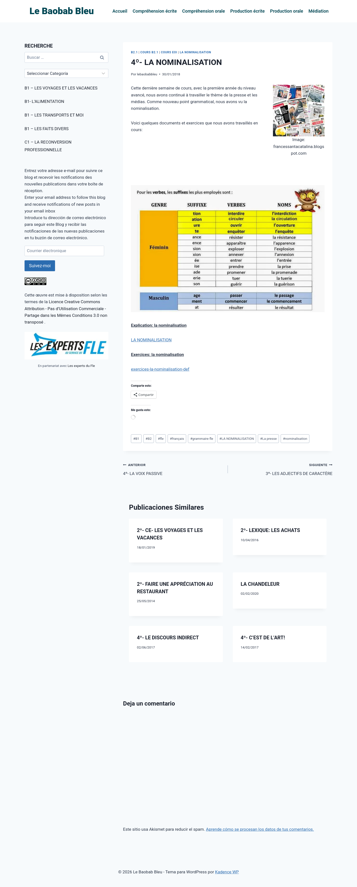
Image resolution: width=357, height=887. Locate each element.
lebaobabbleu (147, 74)
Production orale (286, 11)
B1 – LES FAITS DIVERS (46, 128)
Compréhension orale (203, 11)
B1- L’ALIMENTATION (44, 101)
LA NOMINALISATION (195, 52)
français (177, 439)
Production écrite (247, 11)
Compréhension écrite (155, 11)
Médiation (318, 11)
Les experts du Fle (81, 366)
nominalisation (295, 439)
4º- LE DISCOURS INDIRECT (168, 638)
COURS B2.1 (149, 52)
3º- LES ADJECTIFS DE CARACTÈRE (282, 468)
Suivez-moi (40, 265)
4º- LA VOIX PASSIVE (173, 468)
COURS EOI (169, 52)
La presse (268, 439)
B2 (149, 439)
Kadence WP (227, 871)
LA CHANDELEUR (260, 584)
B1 (136, 439)
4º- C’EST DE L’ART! (263, 638)
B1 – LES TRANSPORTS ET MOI (54, 115)
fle (161, 439)
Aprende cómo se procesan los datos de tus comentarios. (260, 829)
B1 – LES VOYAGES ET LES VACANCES (61, 88)
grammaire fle (201, 439)
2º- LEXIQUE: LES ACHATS (270, 530)
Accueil (120, 11)
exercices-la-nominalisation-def (160, 369)
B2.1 (134, 52)
